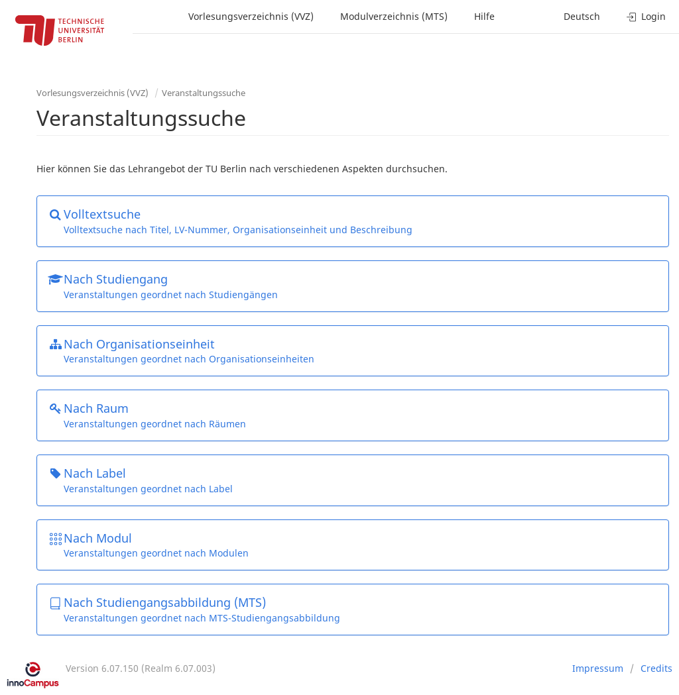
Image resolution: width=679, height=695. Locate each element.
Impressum (597, 668)
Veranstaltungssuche (203, 93)
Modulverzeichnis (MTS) (394, 16)
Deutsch (582, 16)
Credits (656, 668)
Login (646, 16)
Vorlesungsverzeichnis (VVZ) (251, 16)
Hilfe (484, 16)
